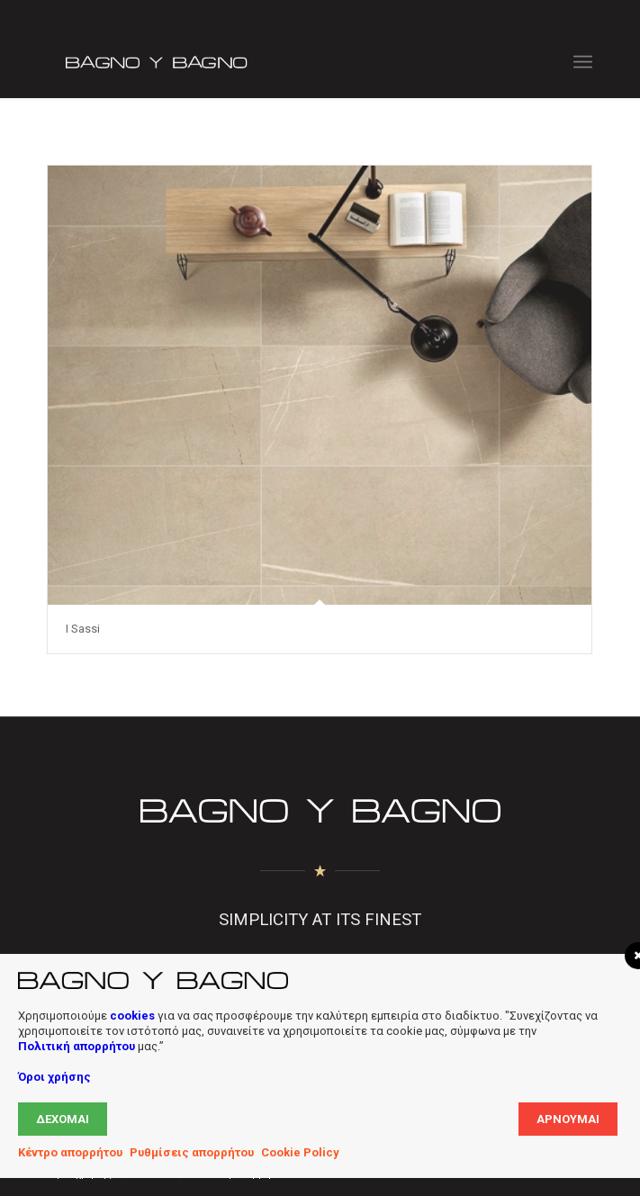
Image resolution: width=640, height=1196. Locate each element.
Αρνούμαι (567, 1119)
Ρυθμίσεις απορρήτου (192, 1152)
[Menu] (582, 62)
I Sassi (83, 628)
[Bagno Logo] (265, 62)
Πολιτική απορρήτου (76, 1046)
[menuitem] (582, 62)
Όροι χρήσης (54, 1077)
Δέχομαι (62, 1119)
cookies (132, 1015)
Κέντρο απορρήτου (70, 1152)
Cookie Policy (300, 1152)
